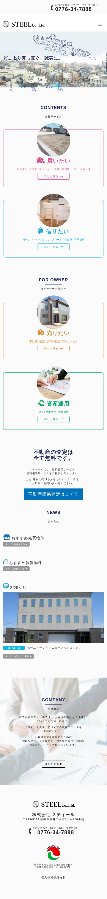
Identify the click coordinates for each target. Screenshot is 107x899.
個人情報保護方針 (53, 877)
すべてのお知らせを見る (18, 656)
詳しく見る (53, 763)
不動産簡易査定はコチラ (53, 494)
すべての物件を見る (16, 544)
